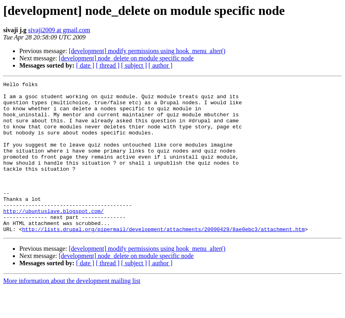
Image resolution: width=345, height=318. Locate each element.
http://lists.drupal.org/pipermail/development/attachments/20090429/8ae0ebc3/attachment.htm (163, 259)
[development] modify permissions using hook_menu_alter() (147, 50)
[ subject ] (134, 65)
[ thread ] (108, 65)
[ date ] (85, 65)
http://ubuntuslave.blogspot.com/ (53, 237)
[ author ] (161, 65)
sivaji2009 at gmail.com (59, 30)
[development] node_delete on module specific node (126, 58)
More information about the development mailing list (71, 311)
